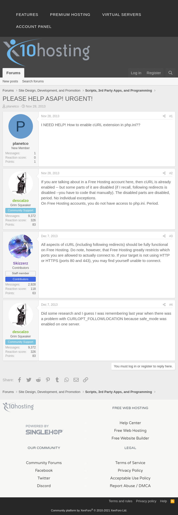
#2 (171, 173)
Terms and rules (120, 501)
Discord (44, 486)
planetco (12, 106)
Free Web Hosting (130, 430)
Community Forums (44, 463)
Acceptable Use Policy (130, 478)
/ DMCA (143, 486)
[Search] (170, 73)
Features (27, 14)
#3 (171, 236)
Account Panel (34, 26)
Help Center (130, 423)
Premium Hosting (70, 14)
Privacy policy (146, 501)
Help (163, 501)
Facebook (44, 470)
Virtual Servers (121, 14)
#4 (171, 304)
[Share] (164, 116)
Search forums (33, 81)
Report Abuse (122, 486)
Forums (13, 73)
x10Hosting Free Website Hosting (18, 407)
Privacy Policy (130, 470)
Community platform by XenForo (89, 510)
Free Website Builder (130, 438)
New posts (10, 81)
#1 (171, 116)
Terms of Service (130, 463)
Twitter (44, 478)
